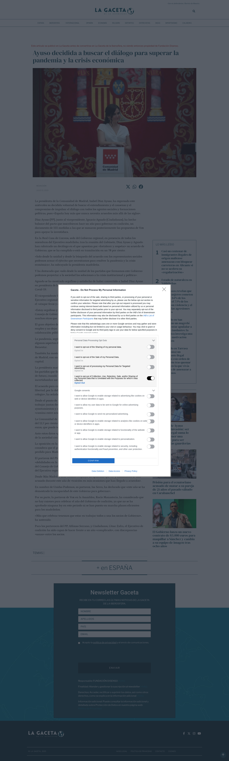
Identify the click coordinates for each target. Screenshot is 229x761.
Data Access (114, 471)
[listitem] (114, 340)
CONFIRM (93, 461)
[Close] (165, 290)
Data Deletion (98, 471)
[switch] (151, 347)
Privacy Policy (131, 471)
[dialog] (114, 380)
